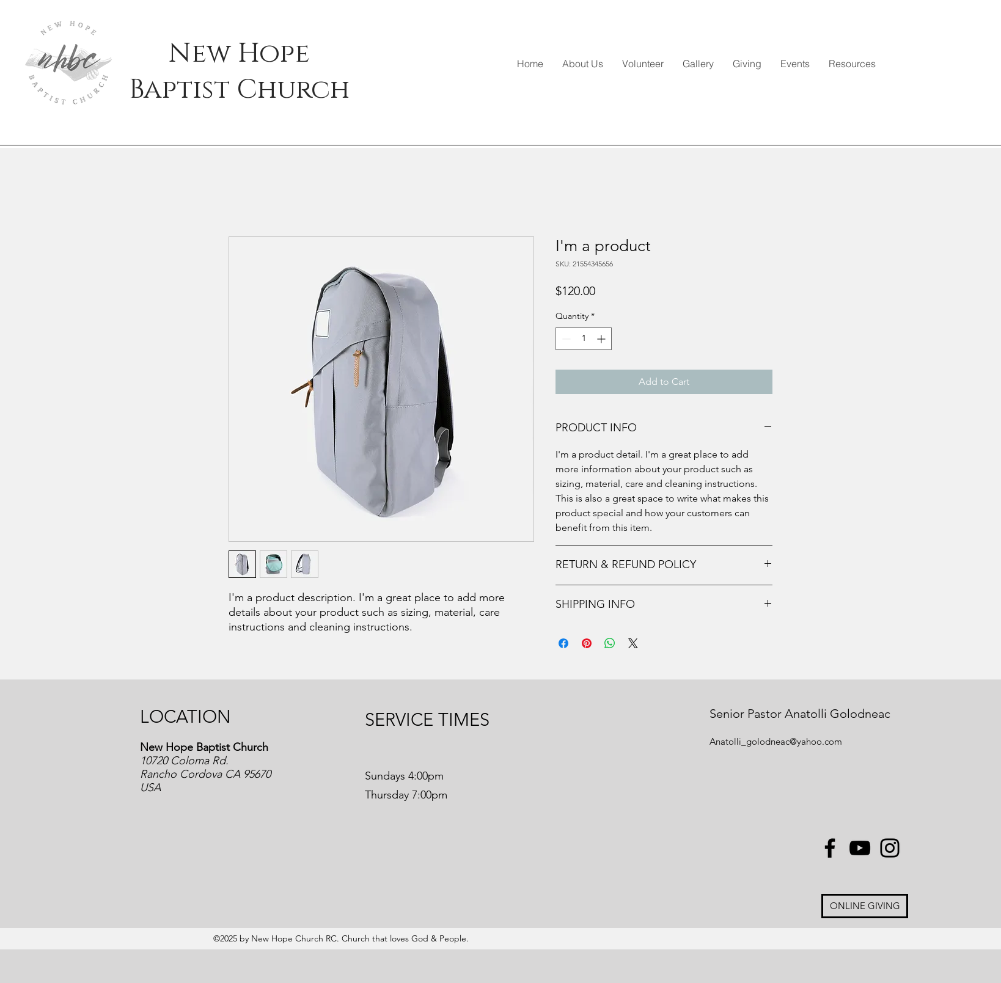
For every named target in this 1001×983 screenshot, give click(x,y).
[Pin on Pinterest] (586, 643)
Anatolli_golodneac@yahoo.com (776, 741)
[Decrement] (565, 338)
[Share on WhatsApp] (610, 643)
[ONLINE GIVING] (864, 906)
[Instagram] (890, 848)
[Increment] (602, 338)
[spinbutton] (584, 338)
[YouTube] (860, 848)
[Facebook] (830, 848)
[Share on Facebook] (563, 643)
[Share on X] (633, 643)
